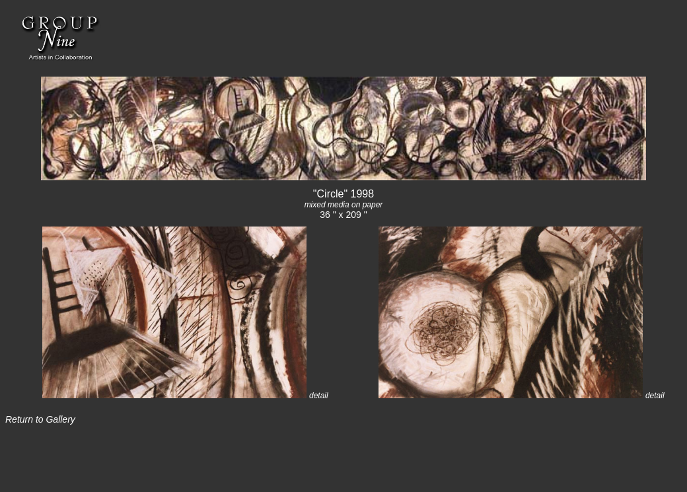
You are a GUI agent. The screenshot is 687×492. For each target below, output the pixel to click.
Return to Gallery (40, 419)
